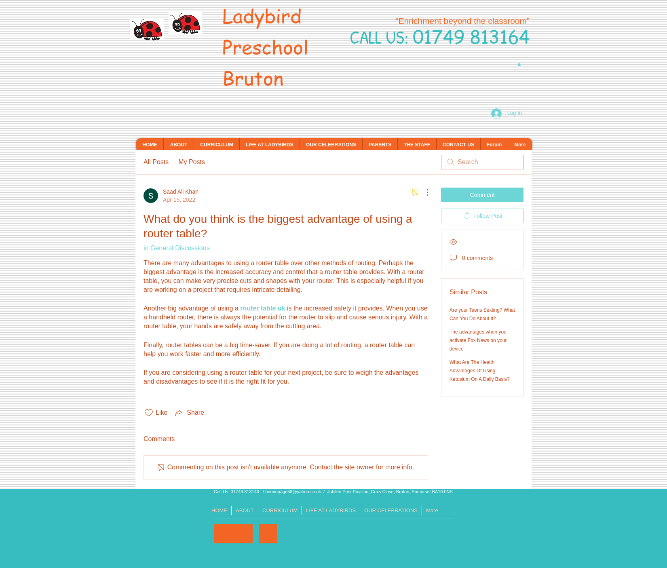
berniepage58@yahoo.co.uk (293, 491)
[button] (519, 64)
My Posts (191, 161)
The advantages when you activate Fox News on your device (478, 340)
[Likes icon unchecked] (149, 413)
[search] (482, 162)
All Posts (156, 161)
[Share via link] (189, 413)
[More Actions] (423, 192)
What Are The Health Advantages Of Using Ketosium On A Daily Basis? (480, 370)
